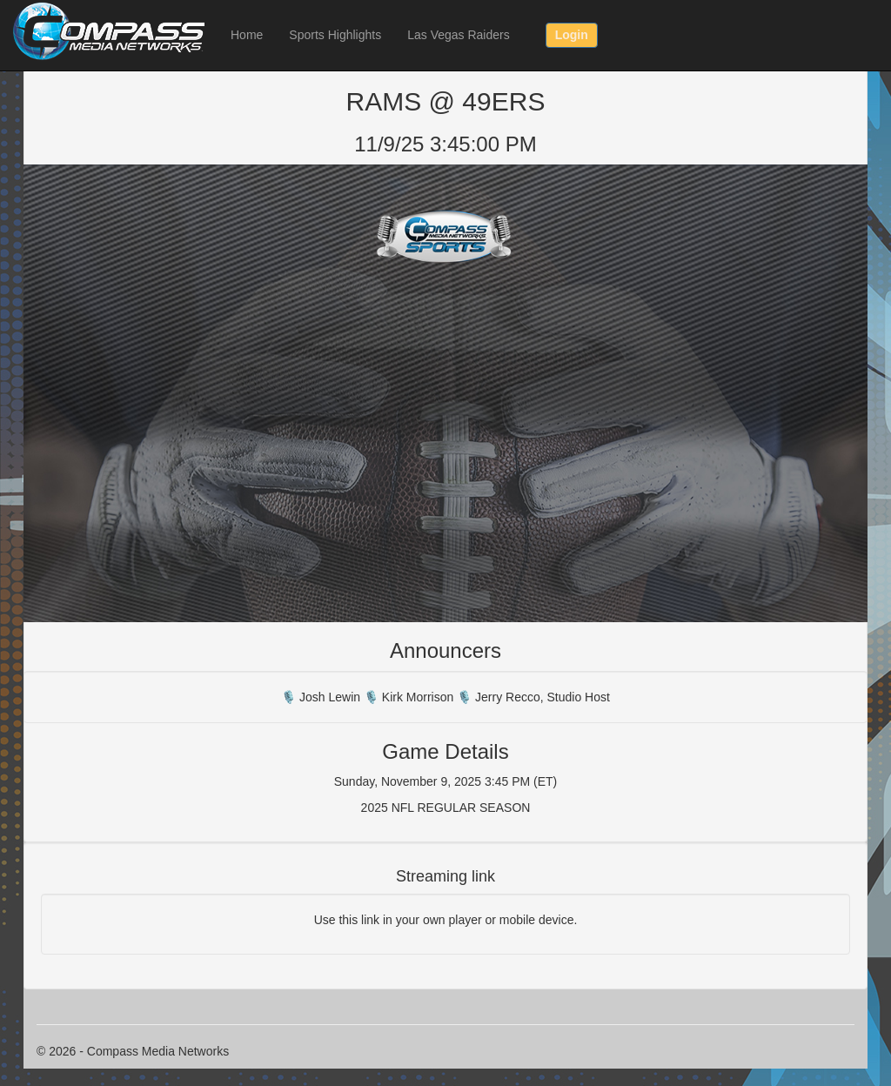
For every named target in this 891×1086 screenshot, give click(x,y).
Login (571, 35)
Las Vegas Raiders (458, 35)
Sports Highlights (335, 35)
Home (247, 35)
